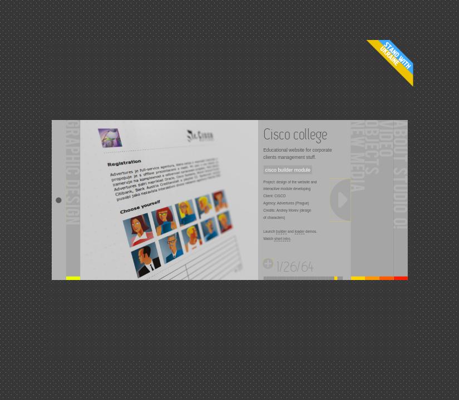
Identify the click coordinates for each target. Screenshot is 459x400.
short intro (282, 239)
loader (300, 232)
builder (281, 232)
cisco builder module (288, 170)
